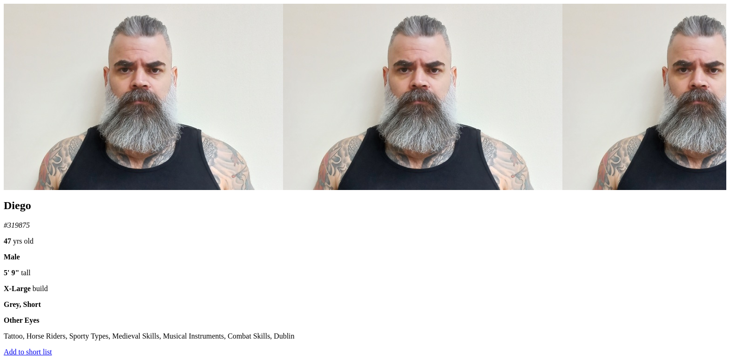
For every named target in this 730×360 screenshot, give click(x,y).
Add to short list (28, 352)
